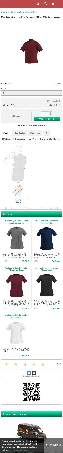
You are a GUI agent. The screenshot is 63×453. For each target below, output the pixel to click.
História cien (19, 133)
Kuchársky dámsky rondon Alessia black (46, 269)
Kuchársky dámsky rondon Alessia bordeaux (16, 269)
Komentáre (35, 133)
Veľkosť (4, 89)
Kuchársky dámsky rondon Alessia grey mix (16, 222)
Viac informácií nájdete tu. (17, 450)
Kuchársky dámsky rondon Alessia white (16, 316)
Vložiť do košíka (46, 119)
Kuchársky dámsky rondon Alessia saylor (46, 222)
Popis (5, 133)
